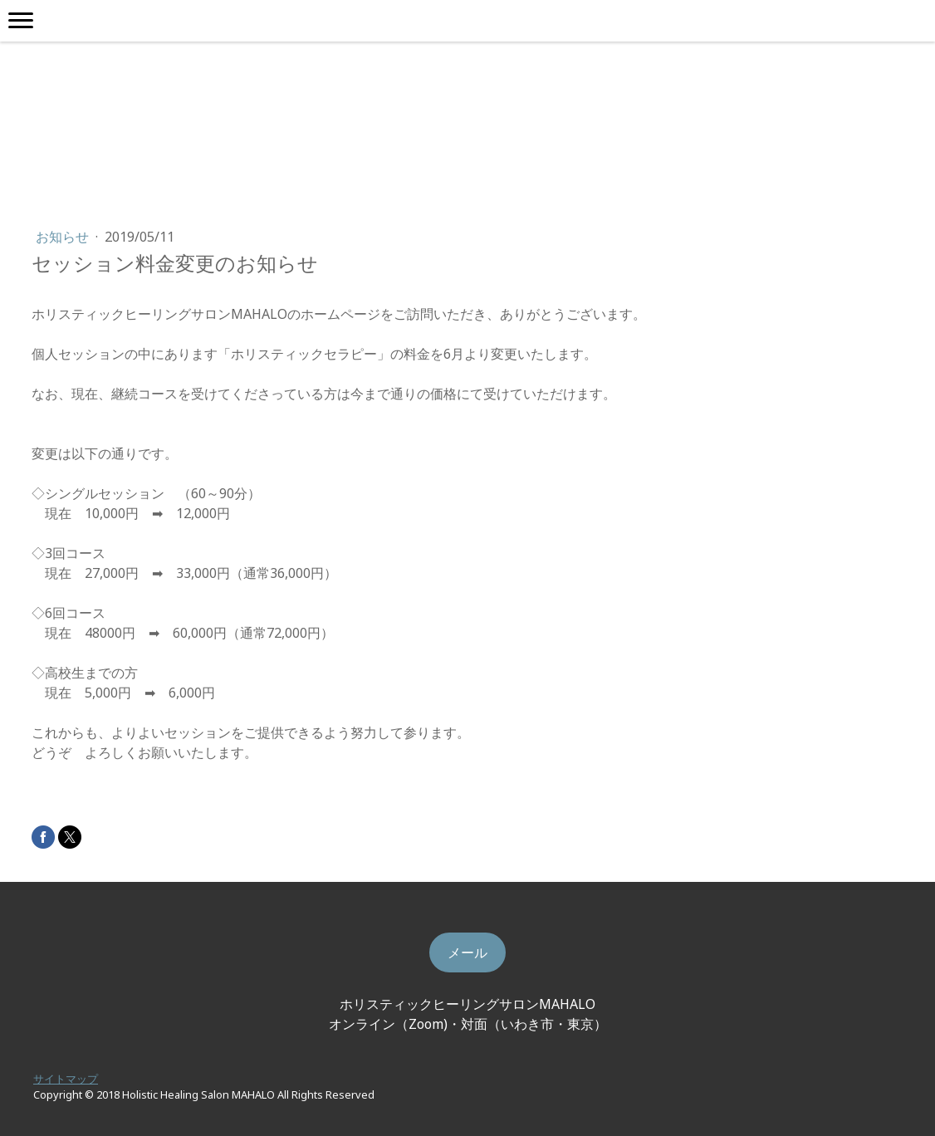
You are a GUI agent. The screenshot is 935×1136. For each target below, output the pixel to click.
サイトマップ (65, 1078)
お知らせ (64, 237)
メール (467, 952)
